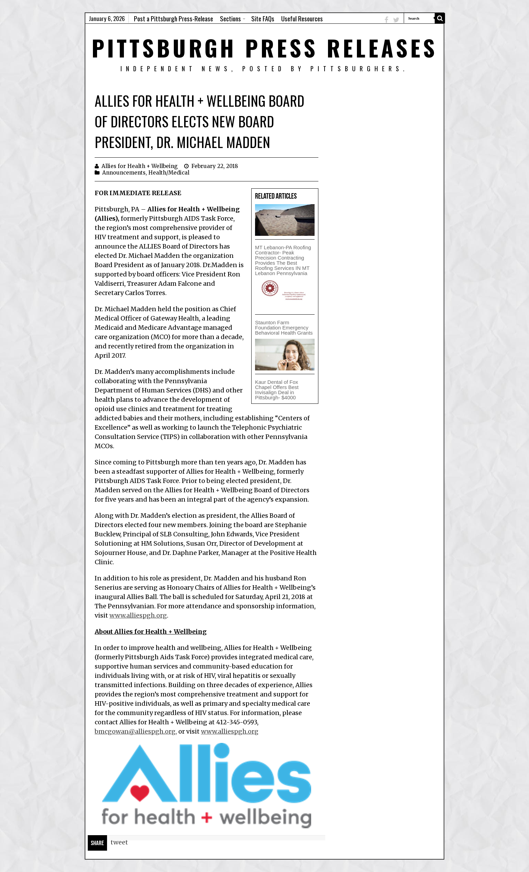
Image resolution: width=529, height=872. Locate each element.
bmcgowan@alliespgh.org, (136, 731)
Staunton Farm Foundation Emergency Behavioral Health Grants (284, 327)
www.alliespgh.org (138, 615)
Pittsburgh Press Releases (264, 47)
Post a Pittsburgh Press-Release (173, 18)
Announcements (124, 172)
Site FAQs (262, 18)
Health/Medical (168, 172)
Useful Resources (302, 18)
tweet (119, 842)
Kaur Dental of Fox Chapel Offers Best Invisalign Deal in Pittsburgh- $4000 (276, 389)
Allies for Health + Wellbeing (140, 166)
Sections (230, 18)
